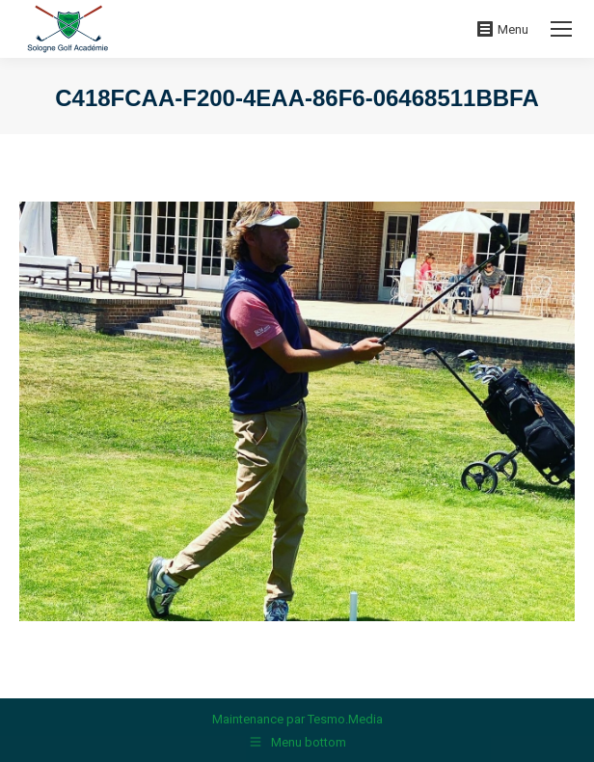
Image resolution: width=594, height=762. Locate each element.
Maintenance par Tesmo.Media (297, 719)
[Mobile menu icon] (561, 28)
